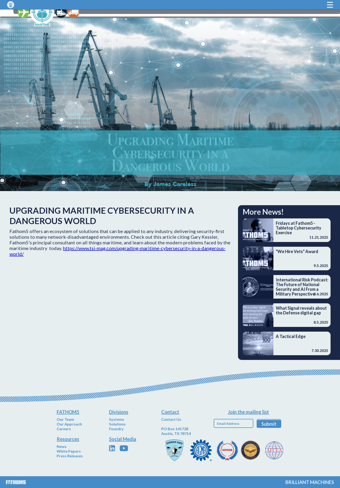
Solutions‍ (117, 424)
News (62, 446)
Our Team (65, 419)
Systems (116, 419)
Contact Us (171, 419)
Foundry (116, 428)
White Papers (69, 451)
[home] (10, 4)
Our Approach (69, 424)
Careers (64, 428)
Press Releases (70, 456)
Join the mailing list (248, 411)
